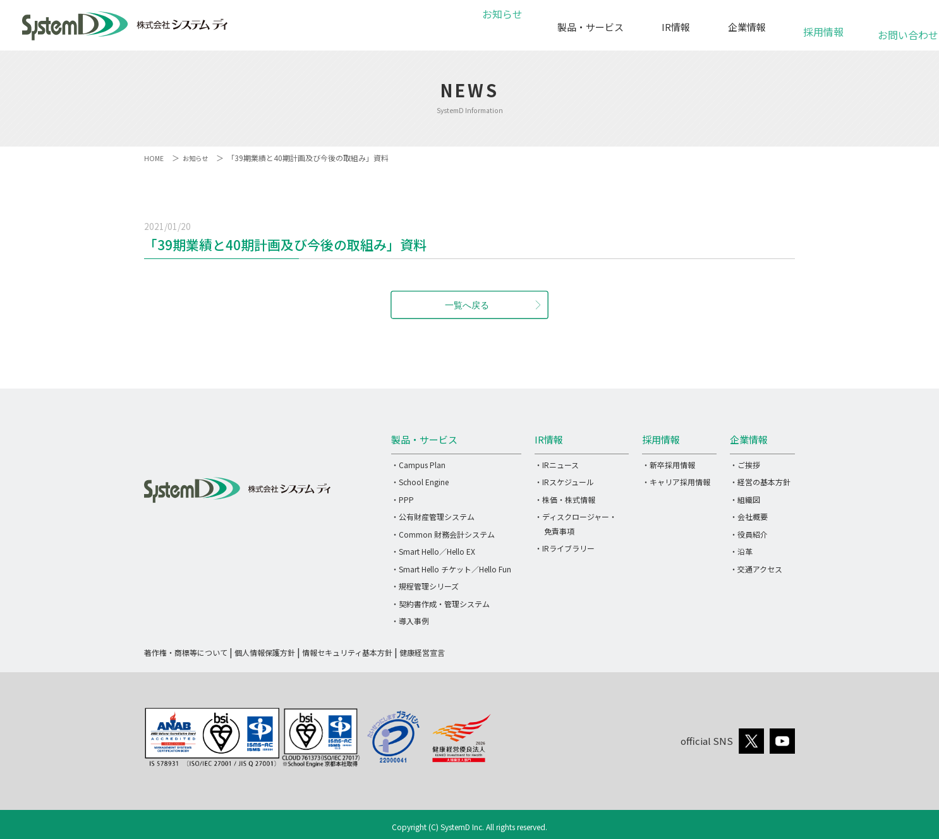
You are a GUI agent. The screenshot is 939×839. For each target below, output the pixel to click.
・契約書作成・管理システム (440, 603)
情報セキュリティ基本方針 (347, 652)
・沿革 (741, 551)
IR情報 (676, 26)
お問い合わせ (900, 28)
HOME (154, 157)
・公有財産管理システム (433, 516)
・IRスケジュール (564, 481)
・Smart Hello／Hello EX (433, 551)
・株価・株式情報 (565, 499)
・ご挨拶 (745, 464)
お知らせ (500, 26)
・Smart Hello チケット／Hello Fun (451, 569)
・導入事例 (410, 620)
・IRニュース (557, 464)
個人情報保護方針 (264, 652)
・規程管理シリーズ (425, 586)
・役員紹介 (749, 534)
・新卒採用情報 (668, 464)
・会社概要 (749, 516)
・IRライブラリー (565, 548)
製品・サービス (590, 26)
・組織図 (745, 499)
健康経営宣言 (422, 652)
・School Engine (420, 481)
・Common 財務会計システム (443, 534)
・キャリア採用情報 (676, 481)
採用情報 (823, 25)
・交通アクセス (756, 569)
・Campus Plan (418, 464)
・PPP (402, 499)
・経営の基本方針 (760, 481)
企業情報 (747, 26)
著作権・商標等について (185, 652)
